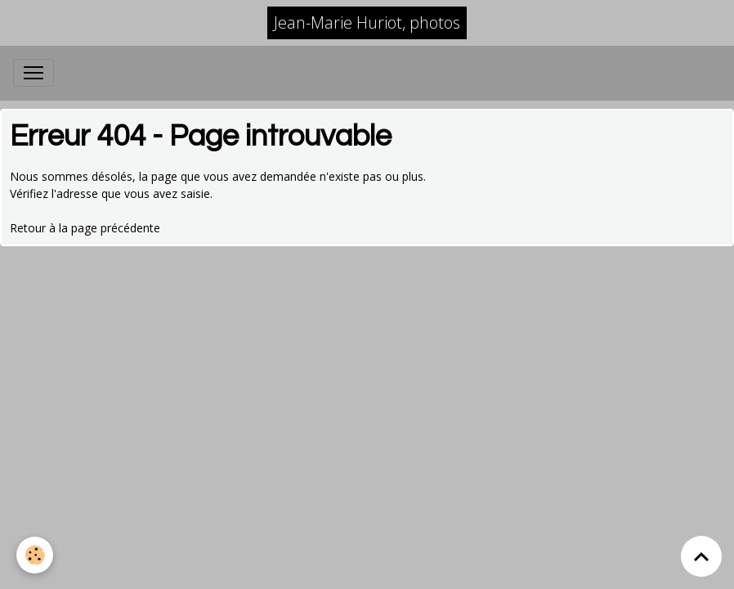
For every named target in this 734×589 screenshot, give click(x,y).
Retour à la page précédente (85, 228)
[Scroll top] (701, 556)
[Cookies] (34, 555)
